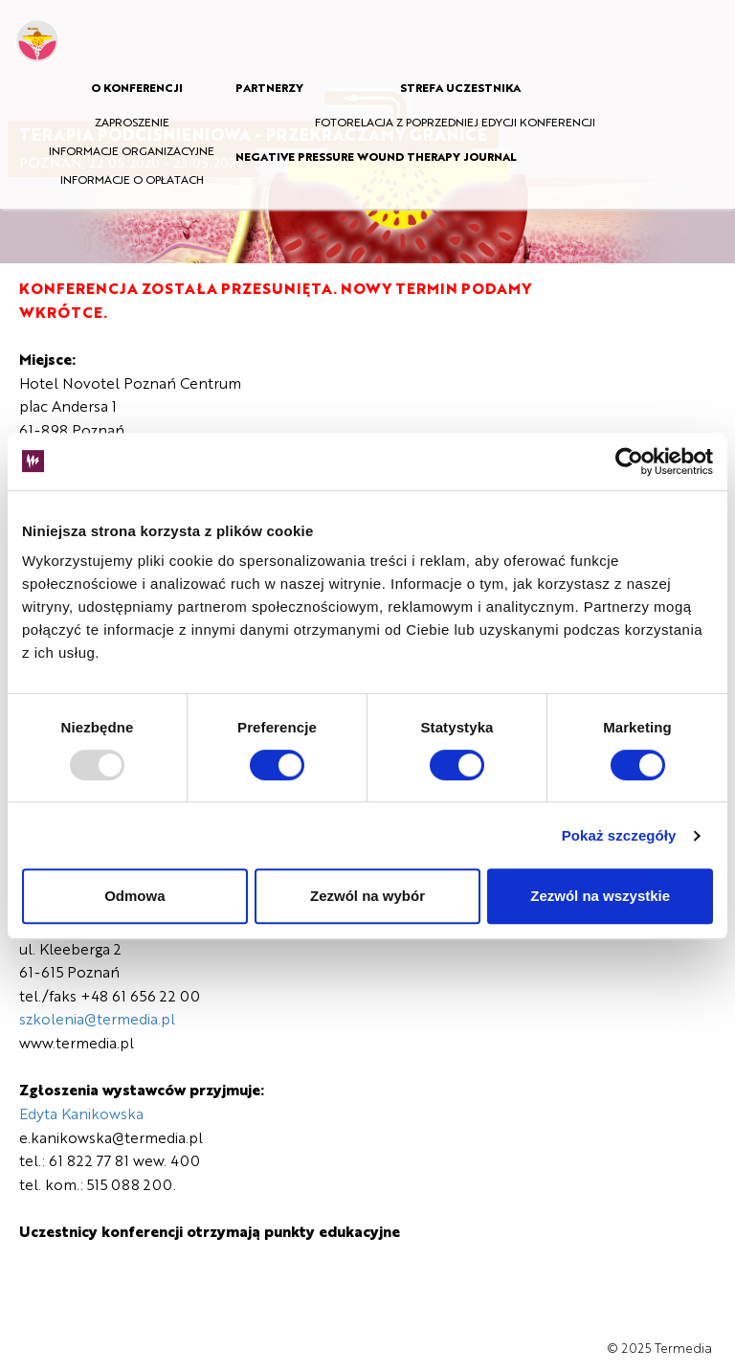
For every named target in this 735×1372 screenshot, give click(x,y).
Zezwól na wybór (367, 896)
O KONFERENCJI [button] (137, 87)
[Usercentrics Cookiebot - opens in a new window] (629, 461)
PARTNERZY (269, 87)
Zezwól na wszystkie (600, 896)
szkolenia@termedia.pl (97, 1018)
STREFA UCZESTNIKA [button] (460, 87)
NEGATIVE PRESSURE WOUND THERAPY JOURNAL (376, 156)
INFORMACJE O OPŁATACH (132, 179)
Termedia (683, 1347)
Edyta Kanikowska (81, 1113)
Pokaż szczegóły (619, 835)
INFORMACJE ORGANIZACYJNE (131, 150)
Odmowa (134, 896)
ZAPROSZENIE (132, 121)
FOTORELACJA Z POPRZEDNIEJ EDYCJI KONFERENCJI (455, 121)
